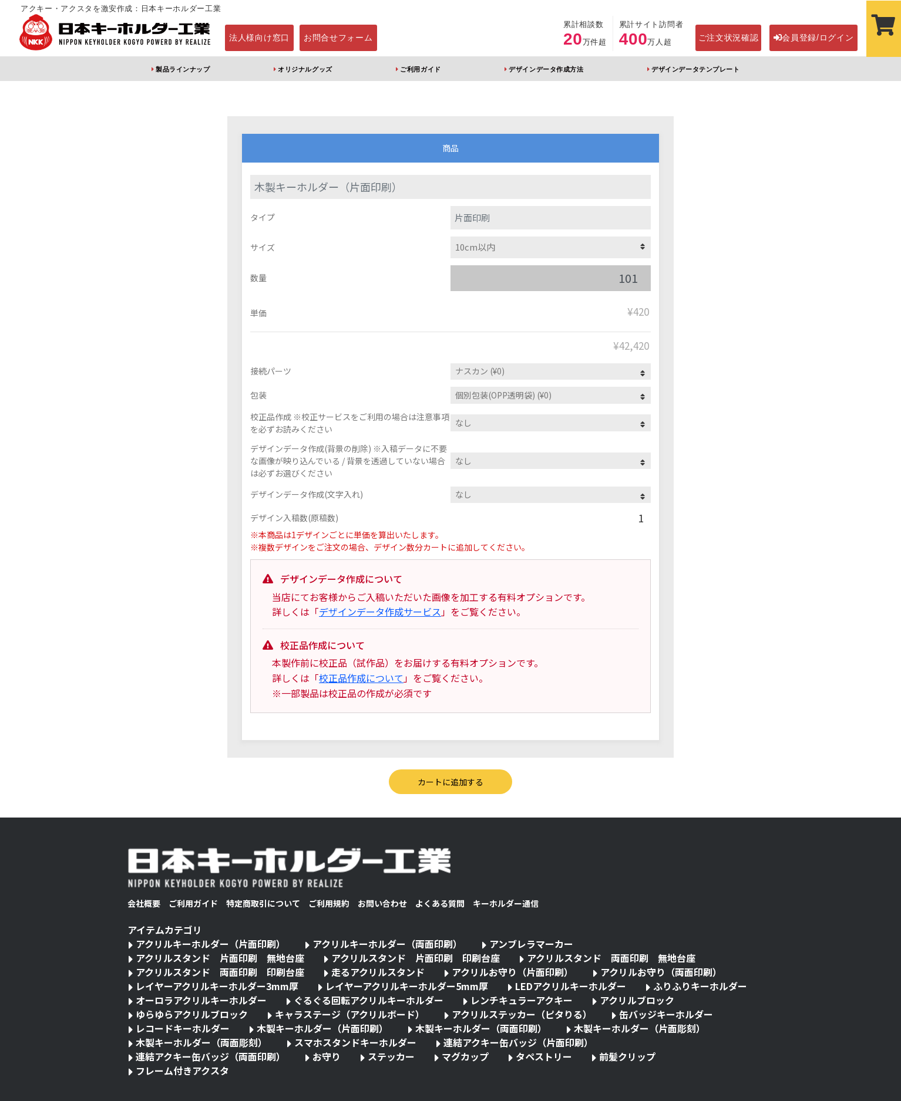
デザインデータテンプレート (695, 69)
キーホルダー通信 (506, 903)
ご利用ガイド (420, 69)
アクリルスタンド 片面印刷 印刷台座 (415, 958)
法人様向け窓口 (259, 37)
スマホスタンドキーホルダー (355, 1042)
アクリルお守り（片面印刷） (512, 972)
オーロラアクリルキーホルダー (201, 1000)
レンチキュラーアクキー (521, 1000)
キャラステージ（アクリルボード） (350, 1014)
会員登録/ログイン (814, 37)
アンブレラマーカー (531, 944)
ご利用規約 (328, 903)
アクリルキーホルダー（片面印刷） (210, 944)
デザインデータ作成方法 (546, 69)
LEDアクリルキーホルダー (570, 986)
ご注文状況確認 (728, 37)
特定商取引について (263, 903)
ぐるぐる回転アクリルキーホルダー (368, 1000)
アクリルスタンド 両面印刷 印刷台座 (220, 972)
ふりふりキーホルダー (700, 986)
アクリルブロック (637, 1000)
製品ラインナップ (183, 69)
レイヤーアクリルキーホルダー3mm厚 (217, 986)
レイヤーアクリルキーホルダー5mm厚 (406, 986)
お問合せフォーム (338, 37)
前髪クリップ (627, 1056)
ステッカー (391, 1056)
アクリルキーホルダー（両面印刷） (387, 944)
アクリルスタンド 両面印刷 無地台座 (611, 958)
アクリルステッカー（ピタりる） (522, 1014)
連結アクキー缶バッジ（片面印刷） (518, 1042)
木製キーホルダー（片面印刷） (322, 1028)
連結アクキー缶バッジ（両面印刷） (210, 1056)
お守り (326, 1056)
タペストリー (544, 1056)
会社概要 (143, 903)
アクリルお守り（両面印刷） (661, 972)
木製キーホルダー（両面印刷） (481, 1028)
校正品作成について (361, 678)
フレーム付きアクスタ (182, 1070)
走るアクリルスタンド (378, 972)
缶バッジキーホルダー (666, 1014)
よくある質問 (440, 903)
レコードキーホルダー (183, 1028)
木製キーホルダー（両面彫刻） (201, 1042)
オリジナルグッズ (305, 69)
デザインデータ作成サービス (380, 611)
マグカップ (465, 1056)
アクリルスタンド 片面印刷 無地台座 (220, 958)
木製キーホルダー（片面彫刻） (639, 1028)
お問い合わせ (382, 903)
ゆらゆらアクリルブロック (192, 1014)
